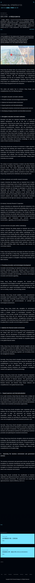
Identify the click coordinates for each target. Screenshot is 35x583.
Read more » (32, 29)
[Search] (33, 2)
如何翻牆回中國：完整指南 (10, 538)
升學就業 (11, 7)
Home (1, 574)
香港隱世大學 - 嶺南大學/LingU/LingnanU (15, 552)
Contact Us (31, 574)
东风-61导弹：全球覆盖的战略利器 (10, 16)
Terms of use (21, 574)
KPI (17, 7)
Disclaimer (26, 574)
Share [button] (2, 29)
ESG (15, 7)
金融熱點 (7, 7)
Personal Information (16, 574)
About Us (3, 7)
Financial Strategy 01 (11, 5)
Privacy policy (10, 574)
